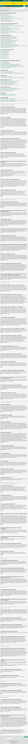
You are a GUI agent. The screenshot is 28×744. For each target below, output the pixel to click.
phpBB (11, 740)
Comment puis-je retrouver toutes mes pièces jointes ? (8, 95)
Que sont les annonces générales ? (6, 54)
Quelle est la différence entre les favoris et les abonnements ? (9, 88)
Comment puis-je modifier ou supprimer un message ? (8, 37)
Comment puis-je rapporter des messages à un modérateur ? (9, 44)
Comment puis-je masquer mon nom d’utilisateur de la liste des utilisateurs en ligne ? (13, 25)
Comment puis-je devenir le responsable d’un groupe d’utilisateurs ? (10, 65)
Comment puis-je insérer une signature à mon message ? (9, 38)
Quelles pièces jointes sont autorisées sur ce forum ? (8, 94)
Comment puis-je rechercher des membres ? (7, 83)
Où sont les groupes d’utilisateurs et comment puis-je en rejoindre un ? (11, 64)
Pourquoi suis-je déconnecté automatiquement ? (8, 20)
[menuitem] (24, 6)
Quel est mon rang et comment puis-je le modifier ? (8, 31)
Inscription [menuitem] (27, 6)
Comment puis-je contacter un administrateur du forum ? (9, 101)
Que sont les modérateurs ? (5, 62)
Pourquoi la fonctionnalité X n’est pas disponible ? (8, 99)
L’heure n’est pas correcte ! (4, 26)
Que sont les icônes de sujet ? (5, 58)
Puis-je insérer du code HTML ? (5, 51)
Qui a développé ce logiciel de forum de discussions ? (8, 98)
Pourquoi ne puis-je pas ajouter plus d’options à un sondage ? (9, 40)
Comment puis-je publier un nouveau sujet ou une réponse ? (9, 36)
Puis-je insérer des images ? (5, 53)
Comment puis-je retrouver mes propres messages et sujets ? (9, 84)
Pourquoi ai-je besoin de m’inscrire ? (6, 14)
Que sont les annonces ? (4, 55)
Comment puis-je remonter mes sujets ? (6, 47)
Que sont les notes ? (3, 56)
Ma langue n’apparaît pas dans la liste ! (6, 28)
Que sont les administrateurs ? (5, 61)
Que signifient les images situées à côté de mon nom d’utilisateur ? (10, 29)
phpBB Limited (24, 700)
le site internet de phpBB (18, 240)
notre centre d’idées (3, 710)
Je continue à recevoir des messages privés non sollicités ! (9, 72)
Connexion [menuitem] (25, 6)
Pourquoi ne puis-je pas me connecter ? (6, 17)
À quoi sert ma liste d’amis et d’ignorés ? (6, 76)
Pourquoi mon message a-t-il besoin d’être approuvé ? (8, 46)
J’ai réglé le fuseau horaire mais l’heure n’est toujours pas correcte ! (10, 27)
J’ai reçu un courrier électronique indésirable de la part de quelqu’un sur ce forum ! (12, 73)
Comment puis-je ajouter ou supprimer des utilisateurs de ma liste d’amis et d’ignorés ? (13, 77)
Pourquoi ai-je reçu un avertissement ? (6, 43)
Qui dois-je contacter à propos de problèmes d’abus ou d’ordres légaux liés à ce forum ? (13, 100)
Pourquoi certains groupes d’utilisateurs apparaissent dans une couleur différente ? (13, 66)
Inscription (6, 7)
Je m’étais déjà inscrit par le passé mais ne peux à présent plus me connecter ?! (12, 18)
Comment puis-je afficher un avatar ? (6, 30)
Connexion (2, 7)
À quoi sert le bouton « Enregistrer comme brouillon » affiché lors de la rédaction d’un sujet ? (14, 45)
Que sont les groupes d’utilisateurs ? (6, 63)
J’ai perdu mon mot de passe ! (5, 19)
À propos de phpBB (12, 703)
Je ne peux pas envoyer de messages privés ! (7, 71)
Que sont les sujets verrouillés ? (5, 57)
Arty (12, 741)
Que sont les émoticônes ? (4, 52)
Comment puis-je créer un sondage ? (6, 39)
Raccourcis (1, 6)
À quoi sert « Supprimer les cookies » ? (6, 21)
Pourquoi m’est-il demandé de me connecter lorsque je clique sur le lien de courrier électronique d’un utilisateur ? (13, 32)
